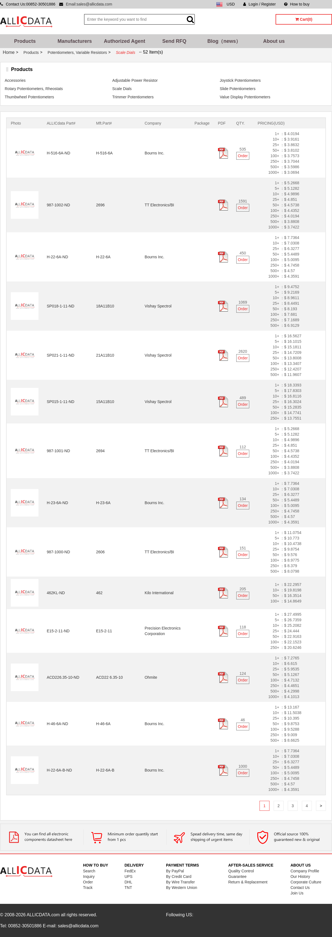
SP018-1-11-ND (60, 306)
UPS (128, 876)
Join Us (297, 893)
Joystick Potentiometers (240, 80)
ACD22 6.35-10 (109, 677)
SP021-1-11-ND (60, 355)
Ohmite (151, 677)
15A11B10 (105, 401)
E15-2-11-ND (58, 631)
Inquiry (89, 876)
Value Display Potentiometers (245, 97)
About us (274, 41)
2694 (100, 451)
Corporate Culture (305, 882)
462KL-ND (56, 593)
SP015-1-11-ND (60, 401)
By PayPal (175, 871)
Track (87, 887)
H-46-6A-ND (57, 724)
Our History (300, 876)
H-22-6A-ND (57, 257)
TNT (128, 887)
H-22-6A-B (105, 770)
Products (25, 41)
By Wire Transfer (180, 882)
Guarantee (237, 876)
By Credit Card (178, 876)
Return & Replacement (248, 882)
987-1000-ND (58, 552)
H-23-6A (103, 503)
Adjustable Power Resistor (135, 80)
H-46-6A (103, 724)
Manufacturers (75, 41)
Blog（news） (224, 41)
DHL (128, 882)
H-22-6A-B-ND (59, 770)
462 (99, 593)
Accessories (15, 80)
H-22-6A (103, 257)
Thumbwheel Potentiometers (29, 97)
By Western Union (181, 887)
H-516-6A (104, 153)
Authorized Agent (124, 41)
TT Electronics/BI (159, 205)
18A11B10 (105, 306)
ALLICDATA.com (43, 914)
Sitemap (325, 4)
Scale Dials (122, 88)
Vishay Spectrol (158, 306)
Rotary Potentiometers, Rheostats (34, 88)
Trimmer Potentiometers (133, 97)
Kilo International (159, 593)
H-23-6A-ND (57, 503)
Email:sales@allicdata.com (89, 4)
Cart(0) (303, 19)
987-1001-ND (58, 451)
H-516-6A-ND (58, 153)
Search (89, 871)
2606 (100, 552)
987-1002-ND (58, 205)
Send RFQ (174, 41)
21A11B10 (105, 355)
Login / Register (259, 4)
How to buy (297, 4)
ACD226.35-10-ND (63, 677)
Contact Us (300, 887)
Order (243, 156)
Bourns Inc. (154, 153)
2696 (100, 205)
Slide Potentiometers (237, 88)
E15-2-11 (104, 631)
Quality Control (241, 871)
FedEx (130, 871)
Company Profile (304, 871)
